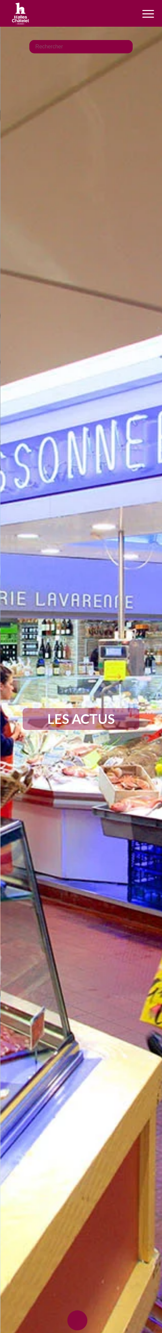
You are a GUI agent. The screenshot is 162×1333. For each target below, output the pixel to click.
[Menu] (141, 14)
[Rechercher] (81, 46)
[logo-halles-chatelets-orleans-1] (67, 13)
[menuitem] (140, 14)
